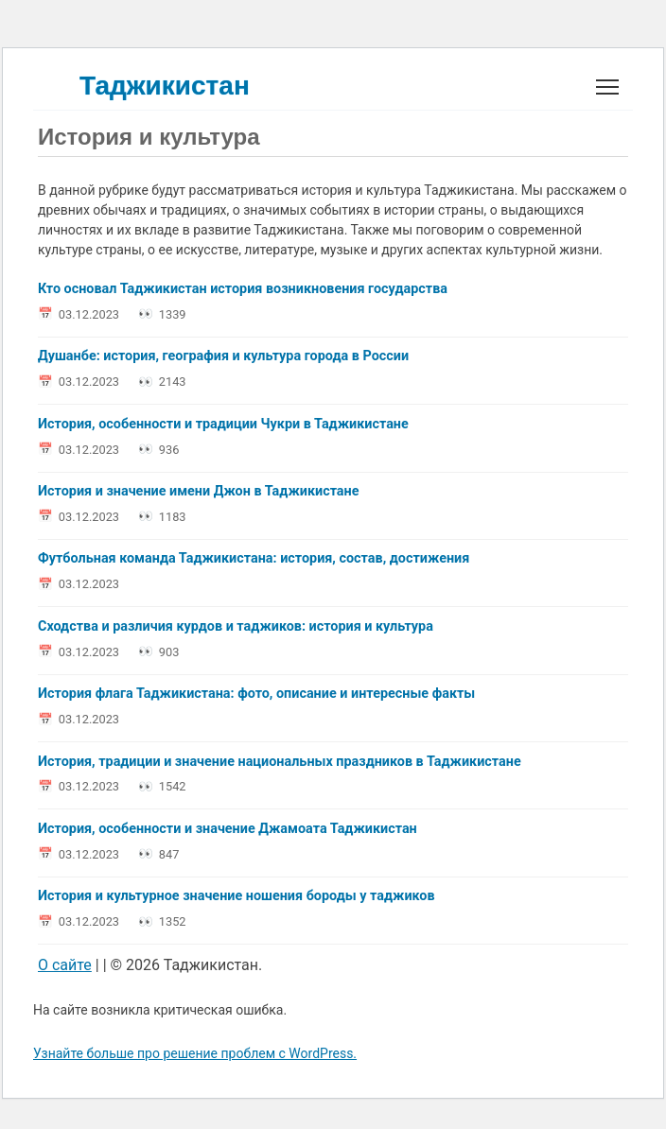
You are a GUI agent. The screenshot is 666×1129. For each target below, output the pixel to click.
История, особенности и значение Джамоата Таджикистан (227, 829)
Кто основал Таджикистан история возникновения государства (242, 289)
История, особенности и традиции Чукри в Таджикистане (223, 424)
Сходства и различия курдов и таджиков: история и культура (235, 626)
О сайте (65, 965)
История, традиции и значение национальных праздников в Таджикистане (279, 762)
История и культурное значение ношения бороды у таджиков (236, 897)
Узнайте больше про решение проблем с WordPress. (195, 1053)
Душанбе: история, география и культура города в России (223, 357)
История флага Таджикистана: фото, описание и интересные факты (256, 694)
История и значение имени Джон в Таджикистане (198, 492)
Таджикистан (164, 85)
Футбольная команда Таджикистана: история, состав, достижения (253, 559)
